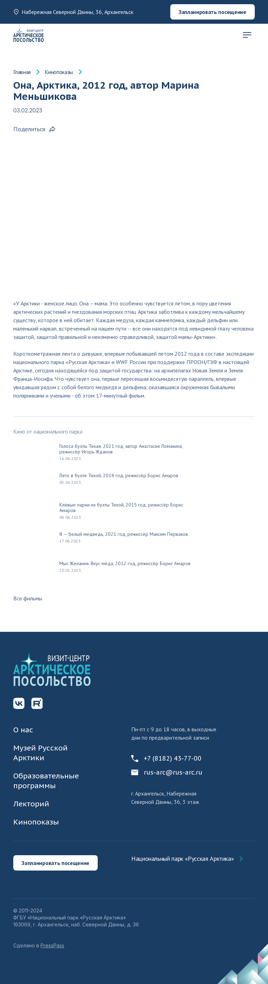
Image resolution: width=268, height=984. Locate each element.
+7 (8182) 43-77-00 (166, 758)
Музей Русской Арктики (40, 752)
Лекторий (31, 803)
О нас (23, 729)
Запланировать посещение (212, 11)
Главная (22, 71)
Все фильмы (27, 598)
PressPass (52, 945)
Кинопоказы (59, 71)
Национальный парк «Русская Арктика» (182, 858)
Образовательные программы (46, 780)
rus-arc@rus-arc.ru (166, 772)
